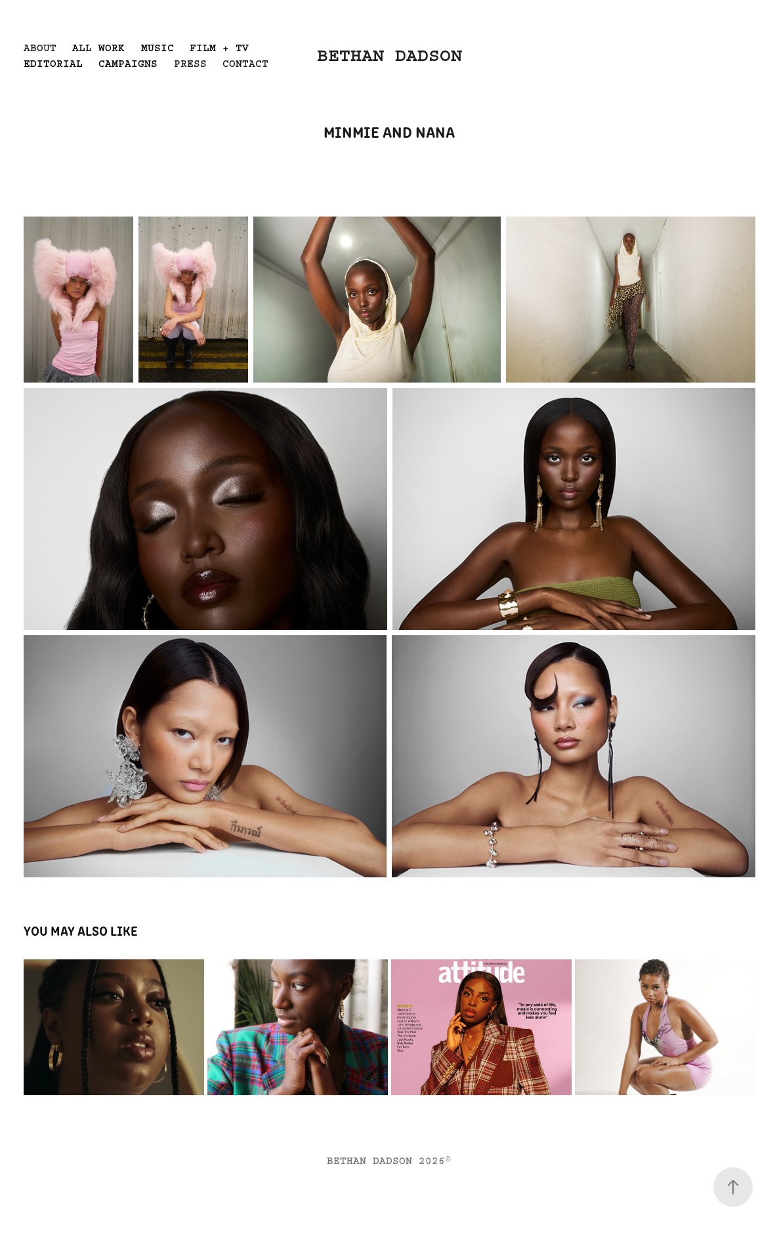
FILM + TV (219, 48)
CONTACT (245, 64)
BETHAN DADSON (389, 55)
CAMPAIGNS (128, 64)
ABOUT (40, 48)
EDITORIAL (53, 64)
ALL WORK (98, 48)
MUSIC (157, 48)
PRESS (190, 64)
